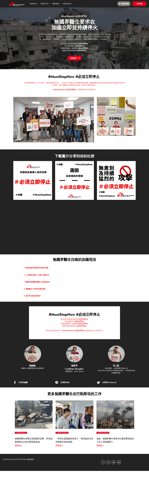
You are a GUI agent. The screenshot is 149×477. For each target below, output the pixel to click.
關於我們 (56, 4)
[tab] (74, 267)
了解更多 (74, 58)
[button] (74, 267)
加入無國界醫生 (124, 4)
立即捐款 (139, 4)
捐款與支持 (67, 4)
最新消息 (33, 4)
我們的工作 (44, 4)
